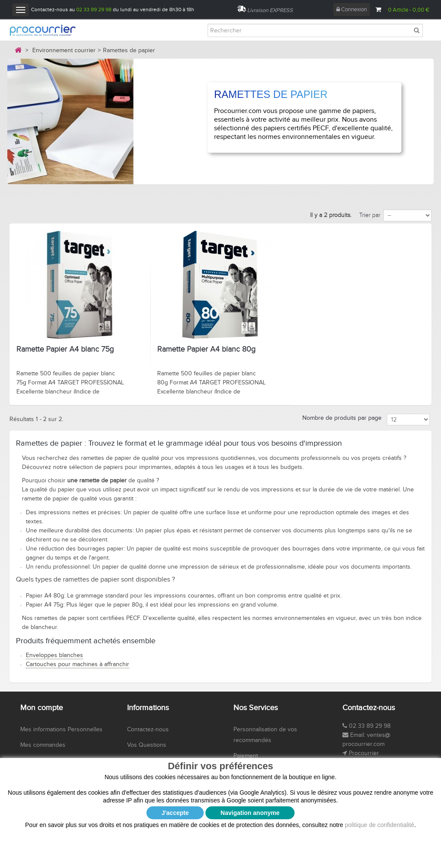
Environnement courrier (64, 50)
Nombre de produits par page (342, 418)
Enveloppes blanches (54, 655)
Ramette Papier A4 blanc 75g (65, 349)
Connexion (351, 9)
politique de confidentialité (379, 758)
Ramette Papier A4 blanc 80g (206, 349)
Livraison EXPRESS (270, 10)
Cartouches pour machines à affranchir (77, 664)
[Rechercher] (315, 30)
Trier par (369, 215)
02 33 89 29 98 (94, 9)
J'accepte (175, 746)
